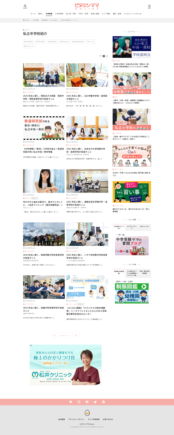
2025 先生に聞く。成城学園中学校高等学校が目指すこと (43, 256)
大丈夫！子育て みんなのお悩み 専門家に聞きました (131, 174)
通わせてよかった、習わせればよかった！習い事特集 (131, 210)
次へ (76, 335)
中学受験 (49, 14)
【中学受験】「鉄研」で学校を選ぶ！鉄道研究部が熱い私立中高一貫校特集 (43, 150)
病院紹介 (27, 198)
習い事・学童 (71, 14)
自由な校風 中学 (79, 42)
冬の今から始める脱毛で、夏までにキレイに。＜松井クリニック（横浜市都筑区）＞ (43, 203)
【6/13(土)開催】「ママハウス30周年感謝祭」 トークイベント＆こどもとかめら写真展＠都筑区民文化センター (86, 311)
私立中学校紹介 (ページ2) (69, 20)
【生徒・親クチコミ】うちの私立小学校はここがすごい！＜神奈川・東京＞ (131, 138)
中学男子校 (53, 42)
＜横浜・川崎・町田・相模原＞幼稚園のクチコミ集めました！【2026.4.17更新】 (131, 101)
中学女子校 (65, 42)
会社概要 (61, 419)
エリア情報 (106, 14)
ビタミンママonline (87, 424)
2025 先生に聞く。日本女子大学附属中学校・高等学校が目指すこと (85, 150)
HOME (27, 20)
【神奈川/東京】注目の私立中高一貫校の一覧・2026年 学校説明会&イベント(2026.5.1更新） (131, 65)
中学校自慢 (29, 42)
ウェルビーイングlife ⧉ (132, 14)
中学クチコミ (30, 46)
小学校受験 (59, 14)
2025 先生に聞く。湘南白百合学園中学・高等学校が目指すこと (86, 203)
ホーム (33, 14)
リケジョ (92, 42)
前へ (54, 335)
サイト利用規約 (94, 419)
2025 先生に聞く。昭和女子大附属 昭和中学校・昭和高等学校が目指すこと (43, 97)
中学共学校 (41, 42)
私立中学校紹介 (30, 92)
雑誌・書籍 (117, 14)
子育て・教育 (83, 14)
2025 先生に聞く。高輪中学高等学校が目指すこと (43, 309)
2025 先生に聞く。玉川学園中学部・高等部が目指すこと (86, 97)
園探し (40, 14)
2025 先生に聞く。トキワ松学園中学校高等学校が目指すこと (86, 256)
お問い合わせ (108, 419)
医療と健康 (95, 14)
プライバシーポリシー (76, 419)
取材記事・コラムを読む (50, 20)
